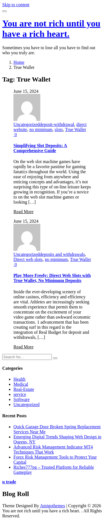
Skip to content (15, 4)
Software (21, 399)
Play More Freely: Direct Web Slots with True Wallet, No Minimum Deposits (52, 278)
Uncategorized (26, 124)
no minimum (40, 129)
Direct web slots (28, 259)
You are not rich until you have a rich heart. (51, 28)
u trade (9, 481)
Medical (20, 384)
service (19, 394)
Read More (23, 211)
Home (18, 62)
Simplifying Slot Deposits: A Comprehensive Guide (40, 148)
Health (19, 379)
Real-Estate (23, 389)
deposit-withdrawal (56, 124)
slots (59, 129)
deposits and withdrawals (62, 254)
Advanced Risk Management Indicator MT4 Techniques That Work (53, 449)
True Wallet (75, 129)
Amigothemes (52, 505)
